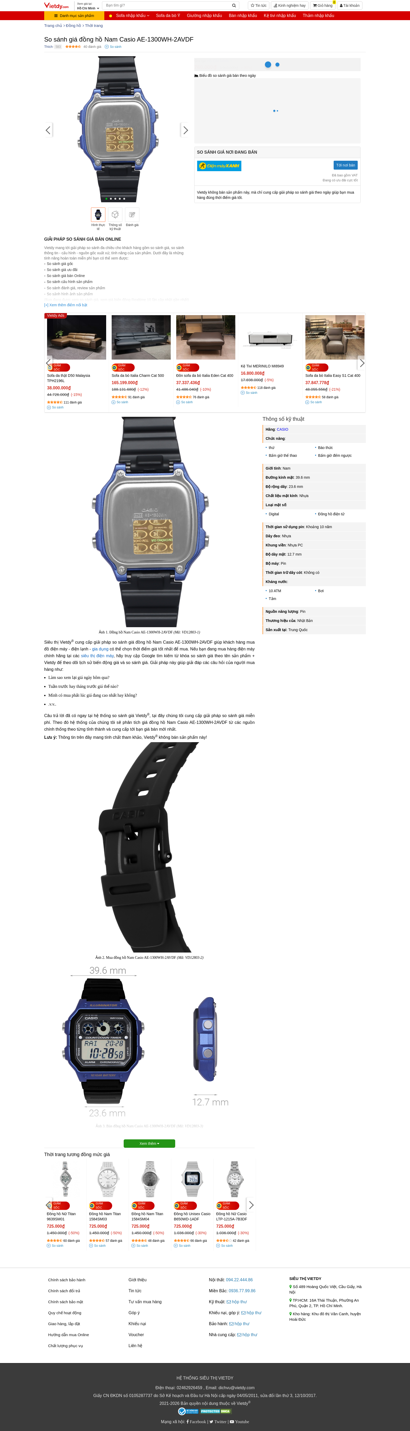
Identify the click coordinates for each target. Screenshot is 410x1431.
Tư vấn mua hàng (145, 1302)
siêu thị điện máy (97, 656)
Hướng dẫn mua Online (68, 1334)
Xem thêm (150, 1143)
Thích (48, 47)
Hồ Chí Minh (218, 61)
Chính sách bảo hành (66, 1280)
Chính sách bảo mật (65, 1302)
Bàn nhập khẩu (243, 15)
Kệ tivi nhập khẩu (280, 15)
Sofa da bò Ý (168, 15)
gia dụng (100, 649)
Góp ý (134, 1313)
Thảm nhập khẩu (318, 15)
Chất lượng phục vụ (65, 1345)
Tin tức (258, 5)
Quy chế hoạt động (64, 1313)
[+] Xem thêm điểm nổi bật (65, 305)
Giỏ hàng (324, 4)
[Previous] (48, 130)
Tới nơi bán (345, 165)
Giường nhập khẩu (204, 15)
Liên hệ (136, 1345)
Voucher (136, 1334)
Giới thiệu (138, 1280)
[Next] (185, 130)
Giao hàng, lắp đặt (64, 1324)
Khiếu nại (137, 1324)
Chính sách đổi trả (64, 1291)
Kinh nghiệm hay (289, 5)
